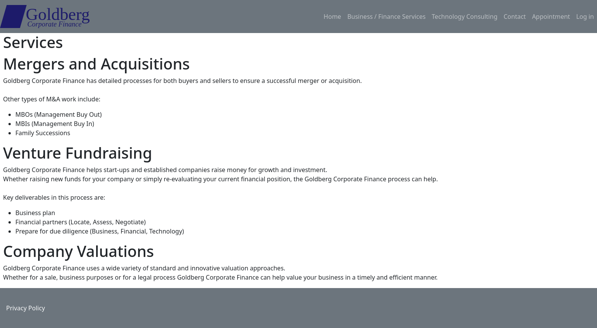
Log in (585, 16)
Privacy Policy (25, 308)
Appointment (551, 16)
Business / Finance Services (386, 16)
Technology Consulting (464, 16)
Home (332, 16)
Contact (515, 16)
